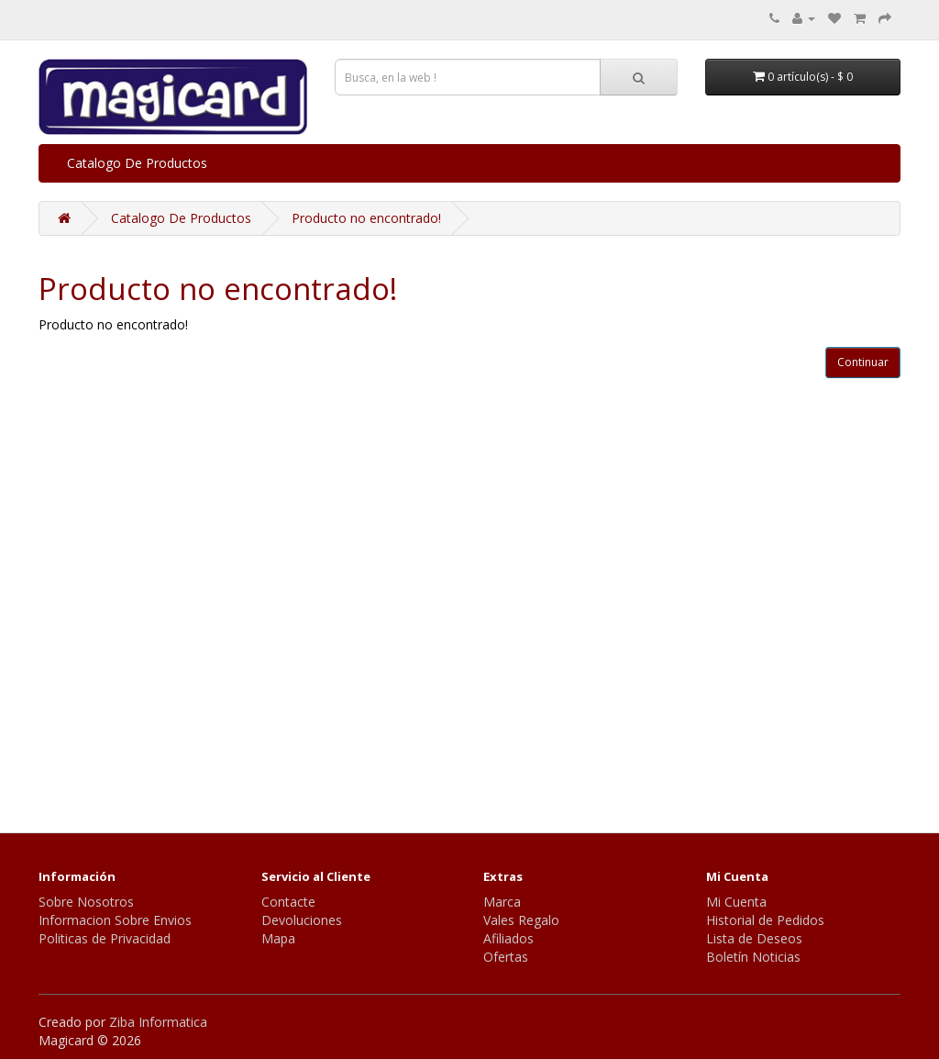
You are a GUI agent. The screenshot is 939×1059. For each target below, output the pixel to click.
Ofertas (505, 956)
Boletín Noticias (753, 956)
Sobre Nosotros (86, 901)
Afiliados (508, 938)
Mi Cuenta (736, 901)
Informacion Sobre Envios (115, 920)
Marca (502, 901)
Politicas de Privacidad (105, 938)
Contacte (288, 901)
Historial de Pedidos (765, 920)
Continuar (863, 362)
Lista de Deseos (754, 938)
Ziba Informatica (158, 1022)
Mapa (278, 938)
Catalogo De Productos (137, 163)
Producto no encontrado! (366, 218)
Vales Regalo (521, 920)
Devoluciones (301, 920)
